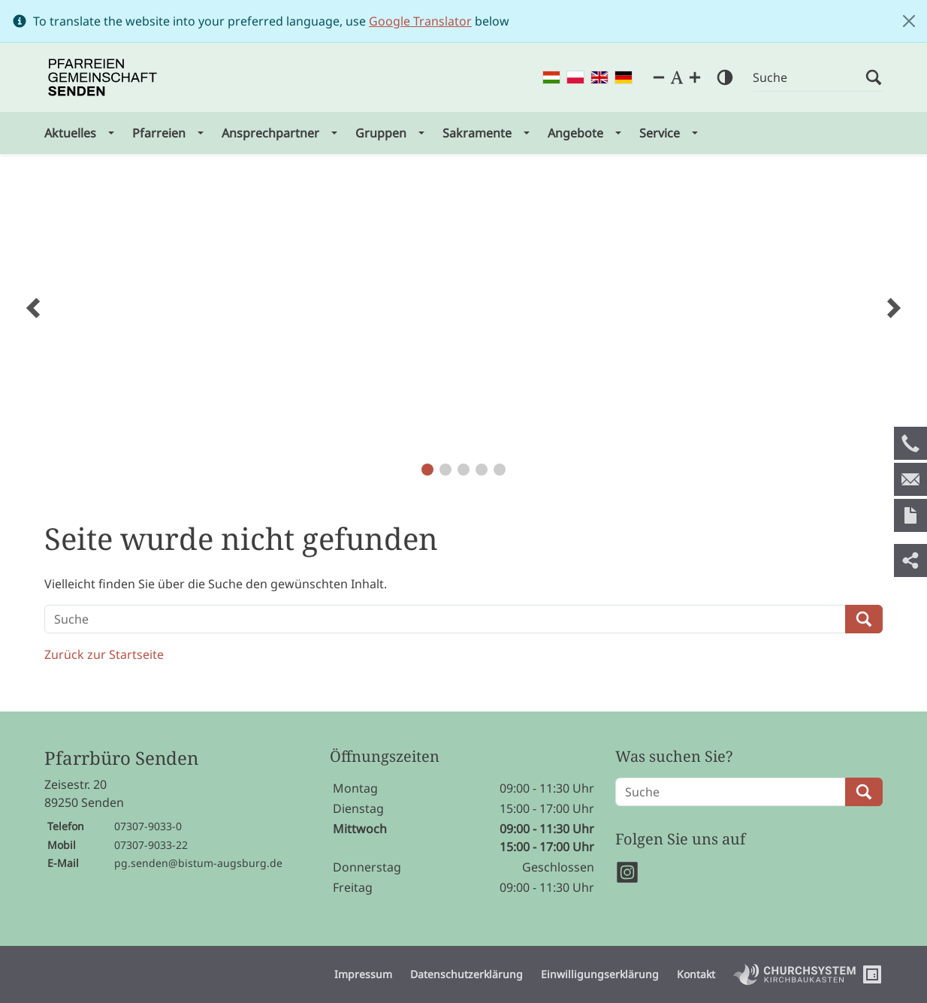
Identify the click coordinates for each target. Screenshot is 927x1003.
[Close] (909, 21)
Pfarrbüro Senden (121, 758)
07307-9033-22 (151, 845)
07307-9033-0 (148, 826)
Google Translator (420, 21)
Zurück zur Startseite (104, 654)
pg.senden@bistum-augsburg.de (198, 863)
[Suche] (809, 78)
